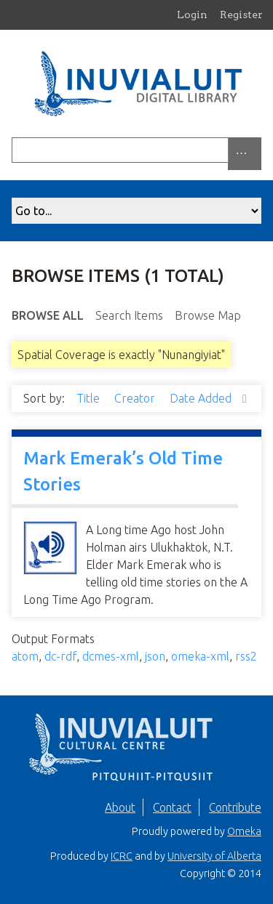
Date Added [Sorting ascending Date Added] (202, 398)
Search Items (129, 315)
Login (192, 14)
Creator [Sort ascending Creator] (136, 398)
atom (25, 656)
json (155, 656)
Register (241, 14)
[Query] (136, 150)
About (120, 807)
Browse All (48, 315)
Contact (172, 807)
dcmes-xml (110, 656)
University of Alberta (214, 856)
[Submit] (257, 150)
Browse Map (208, 315)
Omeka (244, 831)
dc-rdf (60, 656)
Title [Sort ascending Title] (89, 398)
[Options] (244, 153)
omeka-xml (200, 656)
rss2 (246, 656)
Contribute (235, 807)
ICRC (121, 856)
